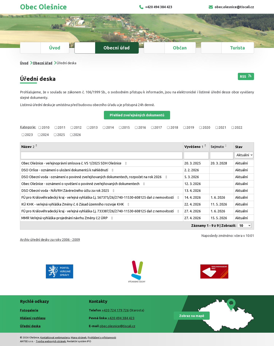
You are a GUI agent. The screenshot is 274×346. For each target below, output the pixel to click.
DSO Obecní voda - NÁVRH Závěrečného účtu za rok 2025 (68, 190)
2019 (190, 127)
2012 (78, 127)
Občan (180, 47)
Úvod (54, 47)
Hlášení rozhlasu (32, 318)
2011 (61, 127)
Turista (237, 47)
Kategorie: (28, 127)
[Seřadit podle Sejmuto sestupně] (226, 146)
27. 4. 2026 (192, 211)
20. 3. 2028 (219, 163)
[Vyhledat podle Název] (101, 155)
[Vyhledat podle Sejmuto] (221, 155)
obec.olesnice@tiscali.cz (231, 7)
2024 (45, 134)
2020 (206, 127)
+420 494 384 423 (155, 7)
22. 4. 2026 (192, 204)
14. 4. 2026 (192, 197)
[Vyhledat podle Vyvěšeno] (196, 155)
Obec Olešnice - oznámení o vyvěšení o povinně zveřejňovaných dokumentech (83, 184)
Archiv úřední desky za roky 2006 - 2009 (50, 239)
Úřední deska (30, 326)
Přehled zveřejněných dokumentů (137, 115)
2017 (158, 127)
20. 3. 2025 (192, 163)
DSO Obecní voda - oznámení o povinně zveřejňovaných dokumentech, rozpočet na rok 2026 (94, 177)
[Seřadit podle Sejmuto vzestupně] (226, 145)
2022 (238, 127)
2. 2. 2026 (191, 170)
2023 (29, 134)
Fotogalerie (29, 310)
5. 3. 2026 (191, 177)
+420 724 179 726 (115, 310)
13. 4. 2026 (192, 190)
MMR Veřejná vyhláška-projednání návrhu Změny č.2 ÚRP (67, 218)
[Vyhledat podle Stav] (244, 155)
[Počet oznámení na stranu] (244, 225)
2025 (61, 134)
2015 (126, 127)
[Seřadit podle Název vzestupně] (36, 145)
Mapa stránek (79, 337)
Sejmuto (217, 146)
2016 (142, 127)
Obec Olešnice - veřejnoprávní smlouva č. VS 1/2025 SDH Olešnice (74, 163)
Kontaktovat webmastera (55, 337)
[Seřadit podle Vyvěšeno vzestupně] (205, 145)
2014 (110, 127)
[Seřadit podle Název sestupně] (36, 146)
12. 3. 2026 (192, 184)
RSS (246, 76)
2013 (94, 127)
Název (27, 146)
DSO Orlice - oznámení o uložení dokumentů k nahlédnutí (68, 170)
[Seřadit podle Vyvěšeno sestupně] (205, 146)
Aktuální (241, 163)
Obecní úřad (117, 47)
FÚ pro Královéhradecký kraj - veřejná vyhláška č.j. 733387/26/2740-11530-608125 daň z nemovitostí (101, 211)
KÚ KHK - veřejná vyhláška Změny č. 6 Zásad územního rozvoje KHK (76, 204)
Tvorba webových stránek (51, 341)
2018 (174, 127)
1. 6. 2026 (218, 197)
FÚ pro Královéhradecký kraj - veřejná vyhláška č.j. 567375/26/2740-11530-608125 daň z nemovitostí (101, 197)
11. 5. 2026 (219, 204)
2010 (45, 127)
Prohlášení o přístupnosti (102, 337)
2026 (77, 134)
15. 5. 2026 (219, 218)
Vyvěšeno (193, 146)
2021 (222, 127)
